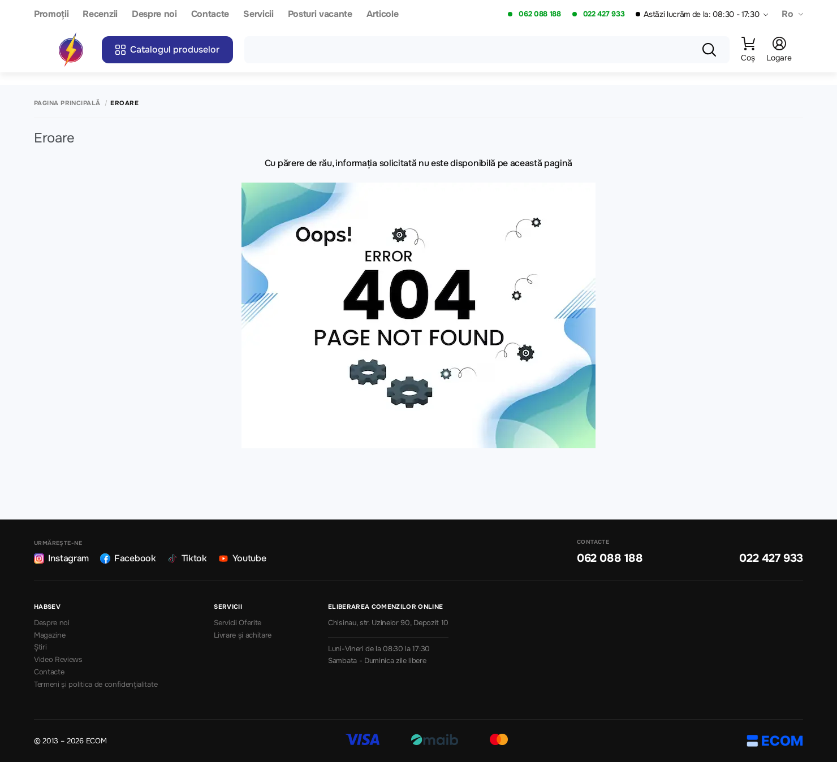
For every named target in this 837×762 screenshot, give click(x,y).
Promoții (51, 14)
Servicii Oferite (237, 622)
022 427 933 (603, 14)
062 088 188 (539, 14)
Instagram (61, 558)
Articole (382, 14)
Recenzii (100, 14)
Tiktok (187, 558)
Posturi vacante (320, 14)
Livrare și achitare (242, 635)
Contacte (210, 14)
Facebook (128, 558)
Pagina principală (67, 103)
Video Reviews (58, 659)
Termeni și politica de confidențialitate (95, 684)
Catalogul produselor (167, 49)
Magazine (49, 635)
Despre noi (154, 14)
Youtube (242, 558)
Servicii (258, 14)
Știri (40, 647)
